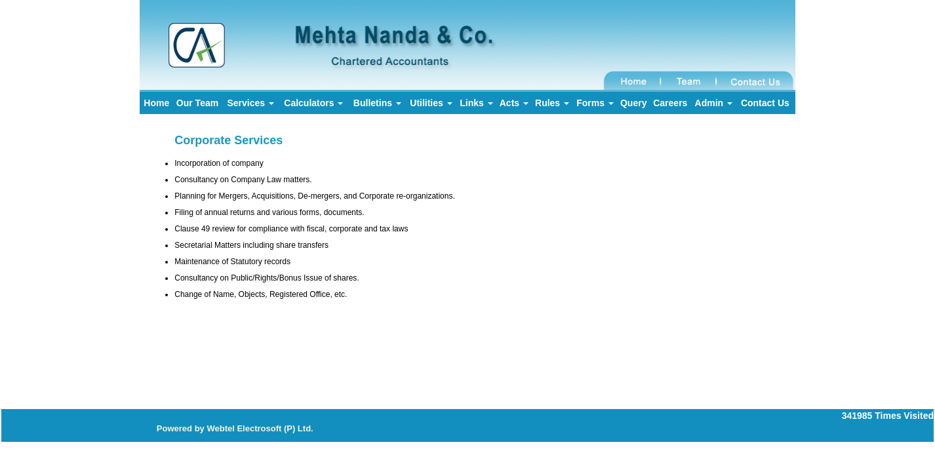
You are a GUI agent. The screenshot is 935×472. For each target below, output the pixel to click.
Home (156, 103)
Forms (595, 103)
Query (633, 103)
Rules (552, 103)
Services (250, 103)
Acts (514, 103)
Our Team (197, 103)
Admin (713, 103)
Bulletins (377, 103)
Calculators (313, 103)
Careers (670, 103)
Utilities (431, 103)
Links (476, 103)
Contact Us (765, 103)
